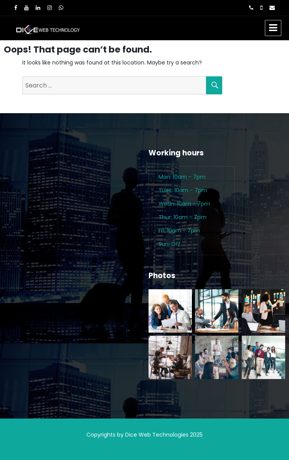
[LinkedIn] (38, 8)
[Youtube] (26, 8)
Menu (273, 28)
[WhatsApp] (61, 8)
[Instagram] (49, 8)
